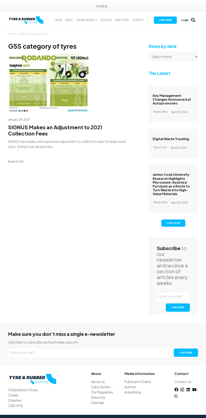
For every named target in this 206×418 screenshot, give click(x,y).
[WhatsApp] (176, 396)
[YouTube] (194, 389)
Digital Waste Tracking (171, 139)
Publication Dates (138, 382)
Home (12, 33)
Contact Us (182, 382)
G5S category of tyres (33, 33)
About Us (98, 382)
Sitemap (97, 402)
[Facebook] (176, 389)
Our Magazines (102, 392)
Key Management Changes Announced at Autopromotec (172, 99)
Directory (98, 397)
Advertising (133, 392)
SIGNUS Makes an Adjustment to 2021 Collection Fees (55, 130)
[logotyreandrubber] (27, 20)
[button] (95, 20)
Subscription (100, 387)
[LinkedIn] (188, 389)
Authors (130, 387)
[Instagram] (182, 390)
